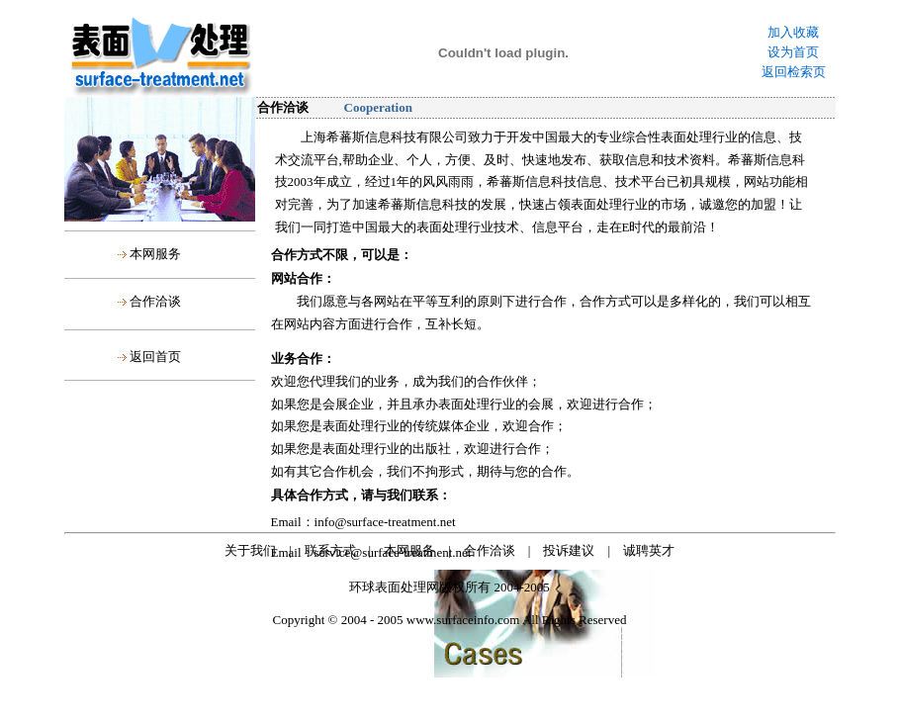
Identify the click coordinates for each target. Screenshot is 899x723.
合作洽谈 (155, 301)
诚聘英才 (648, 550)
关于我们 (250, 550)
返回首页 (155, 356)
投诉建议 (568, 550)
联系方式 (330, 550)
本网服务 (155, 253)
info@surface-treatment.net (385, 521)
